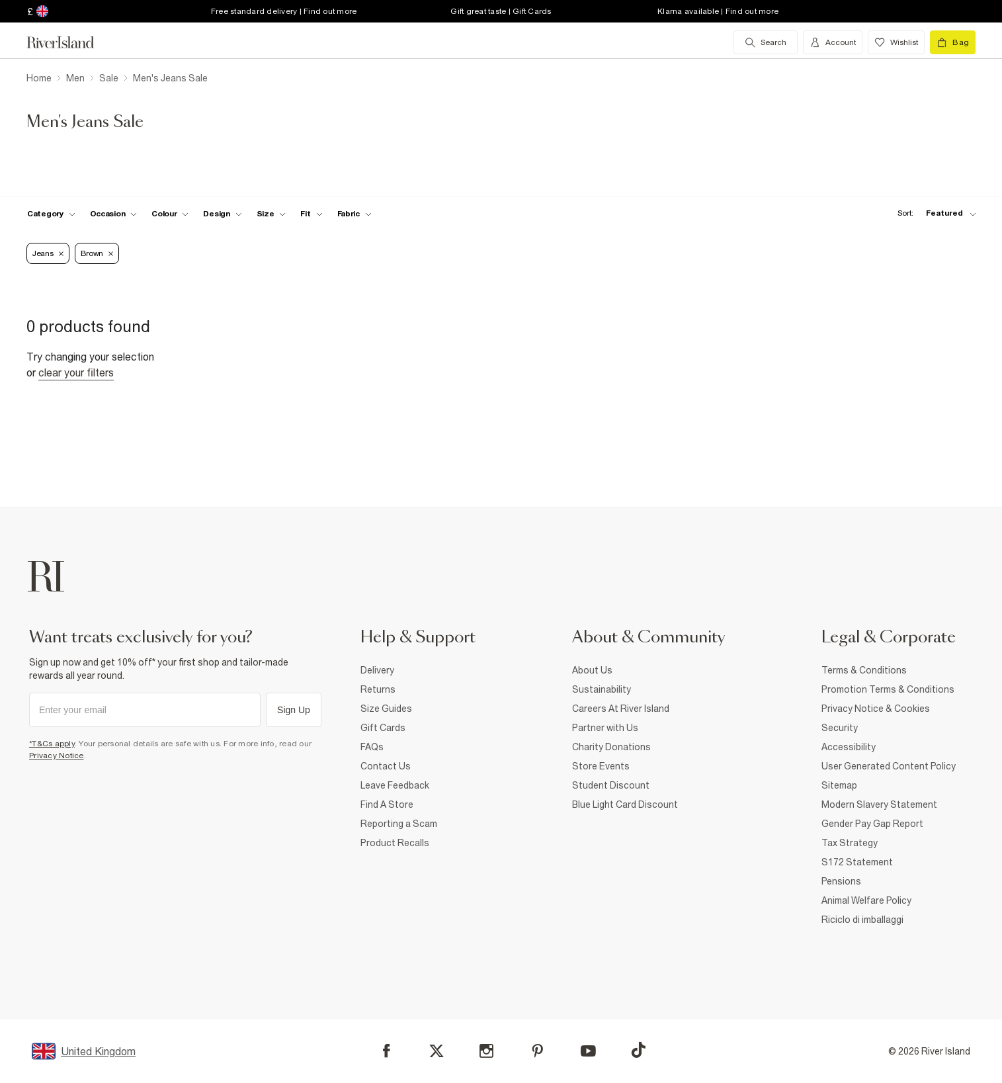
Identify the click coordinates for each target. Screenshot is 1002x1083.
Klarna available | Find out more (717, 11)
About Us (592, 670)
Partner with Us (605, 727)
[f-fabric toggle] (354, 213)
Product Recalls (394, 843)
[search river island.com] (765, 42)
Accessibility (848, 747)
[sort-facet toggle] (933, 213)
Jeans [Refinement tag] (47, 253)
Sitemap (839, 785)
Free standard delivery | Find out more (284, 11)
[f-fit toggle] (311, 213)
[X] (436, 1051)
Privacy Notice (56, 755)
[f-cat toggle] (51, 213)
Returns (378, 689)
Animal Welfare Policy (866, 900)
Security (839, 727)
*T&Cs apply (52, 743)
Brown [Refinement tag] (97, 253)
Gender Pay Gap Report (872, 823)
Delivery (377, 670)
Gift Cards (382, 727)
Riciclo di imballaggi (862, 919)
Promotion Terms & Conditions (887, 689)
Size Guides (386, 708)
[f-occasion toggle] (114, 213)
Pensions (841, 881)
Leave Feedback (394, 785)
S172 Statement (857, 862)
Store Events (601, 766)
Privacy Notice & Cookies (875, 708)
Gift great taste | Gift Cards (500, 11)
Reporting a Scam (398, 823)
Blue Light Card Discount (625, 804)
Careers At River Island (620, 708)
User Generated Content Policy (888, 766)
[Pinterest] (537, 1051)
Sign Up (293, 710)
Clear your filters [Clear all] (76, 372)
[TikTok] (638, 1050)
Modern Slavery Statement (879, 804)
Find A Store (386, 804)
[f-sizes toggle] (271, 213)
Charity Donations (611, 747)
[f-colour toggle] (170, 213)
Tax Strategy (849, 843)
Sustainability (601, 689)
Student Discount (610, 785)
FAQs (372, 747)
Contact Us (385, 766)
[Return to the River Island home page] (70, 42)
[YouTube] (588, 1051)
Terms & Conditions (864, 670)
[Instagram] (486, 1051)
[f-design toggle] (222, 213)
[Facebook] (387, 1051)
